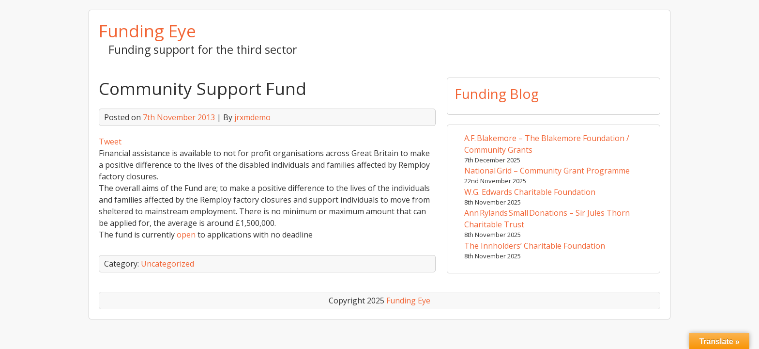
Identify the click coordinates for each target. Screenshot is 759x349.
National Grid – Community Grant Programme (547, 170)
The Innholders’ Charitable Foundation (534, 245)
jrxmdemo (252, 117)
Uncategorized (167, 263)
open (187, 234)
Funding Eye (147, 30)
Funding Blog (497, 93)
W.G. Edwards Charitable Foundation (529, 192)
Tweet (110, 141)
